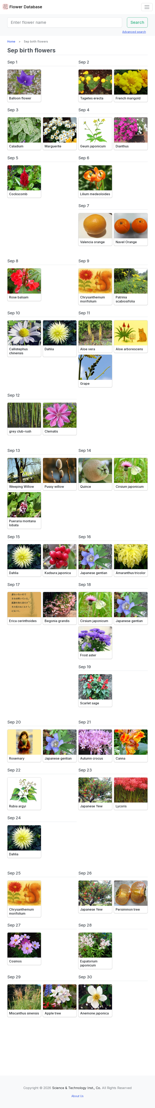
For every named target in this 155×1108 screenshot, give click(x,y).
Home (11, 41)
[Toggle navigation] (147, 7)
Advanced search (134, 31)
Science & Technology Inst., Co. (76, 1088)
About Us (77, 1096)
